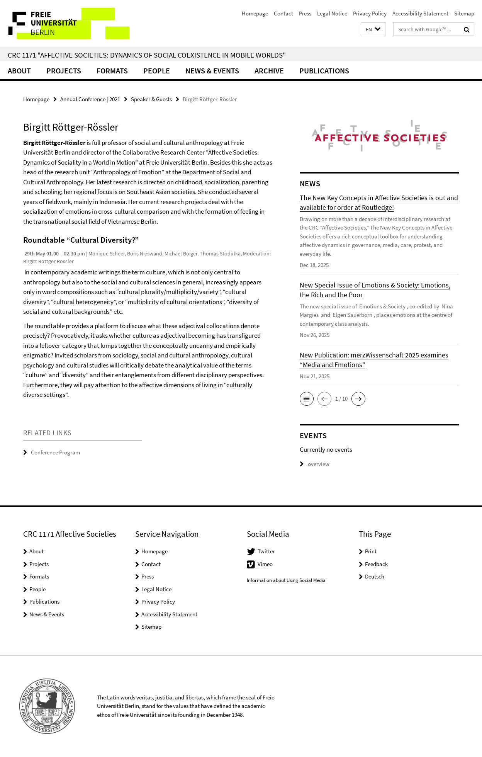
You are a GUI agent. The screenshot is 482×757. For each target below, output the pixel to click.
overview (314, 464)
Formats (112, 70)
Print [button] (371, 551)
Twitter (266, 551)
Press (305, 13)
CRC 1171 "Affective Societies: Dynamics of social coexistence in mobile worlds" (147, 55)
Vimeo (265, 564)
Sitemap (464, 13)
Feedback (376, 564)
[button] (373, 29)
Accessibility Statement (420, 13)
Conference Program (55, 452)
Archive (269, 70)
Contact (283, 13)
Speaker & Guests (151, 99)
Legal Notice (332, 13)
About (19, 70)
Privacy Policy (370, 13)
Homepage (255, 13)
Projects (63, 70)
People (156, 70)
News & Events (212, 70)
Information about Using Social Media (286, 580)
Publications (324, 70)
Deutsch (374, 576)
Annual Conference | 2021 (90, 99)
